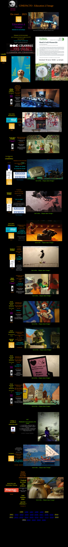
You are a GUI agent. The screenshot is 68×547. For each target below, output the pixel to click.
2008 (47, 515)
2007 (42, 515)
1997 (31, 512)
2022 (29, 520)
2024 (39, 520)
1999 (41, 512)
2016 (36, 517)
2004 (26, 515)
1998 (36, 512)
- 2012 (16, 517)
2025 (44, 520)
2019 (51, 517)
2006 (36, 515)
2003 (21, 515)
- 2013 (21, 517)
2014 (26, 517)
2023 (34, 520)
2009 (51, 515)
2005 (31, 515)
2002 (16, 515)
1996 (26, 512)
